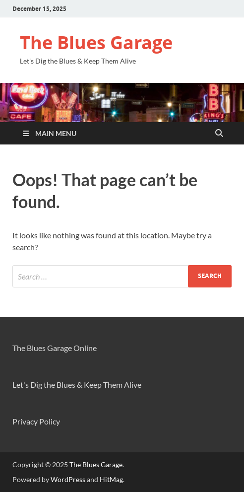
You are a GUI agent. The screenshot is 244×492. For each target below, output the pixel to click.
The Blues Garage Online (54, 347)
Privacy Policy (36, 421)
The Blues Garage (96, 42)
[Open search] (219, 133)
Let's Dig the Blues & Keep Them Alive (76, 384)
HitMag (111, 479)
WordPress (68, 479)
